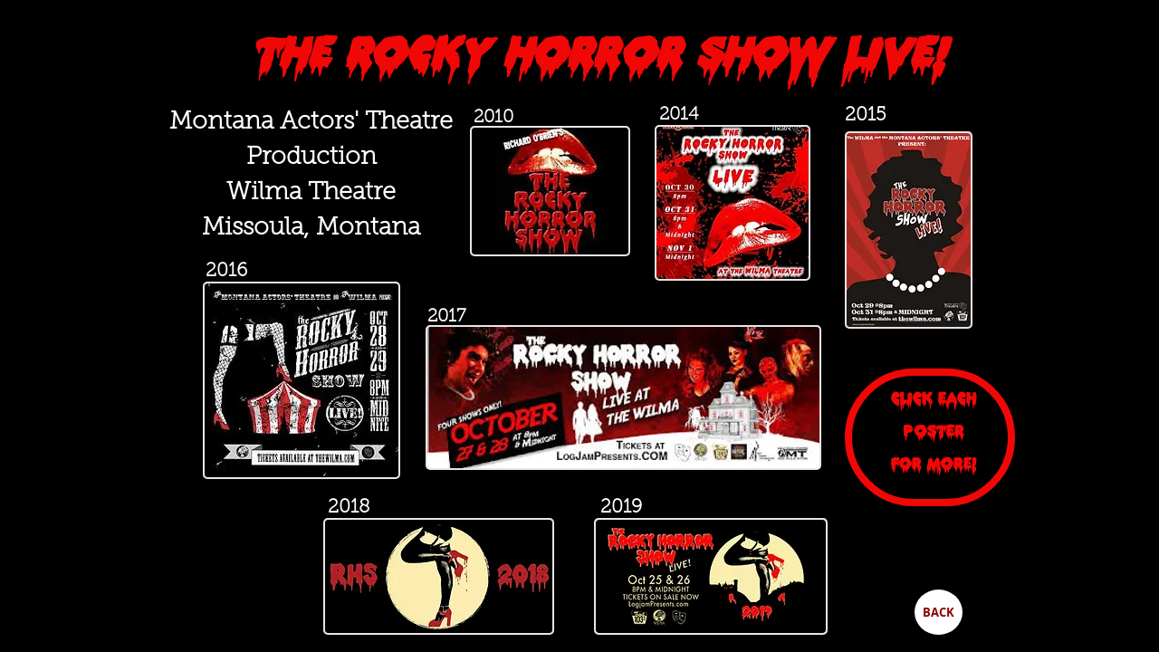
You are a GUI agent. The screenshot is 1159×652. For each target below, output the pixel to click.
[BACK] (939, 612)
